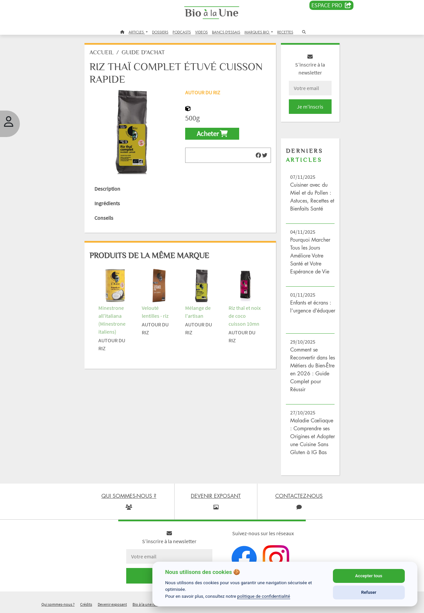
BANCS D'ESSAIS (226, 31)
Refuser (368, 592)
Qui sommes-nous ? (58, 604)
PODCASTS (182, 31)
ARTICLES (137, 31)
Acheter (212, 133)
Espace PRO (331, 5)
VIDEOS (201, 31)
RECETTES (285, 31)
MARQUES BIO (257, 31)
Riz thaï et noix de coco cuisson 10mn (245, 316)
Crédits (86, 604)
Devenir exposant (112, 604)
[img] (258, 155)
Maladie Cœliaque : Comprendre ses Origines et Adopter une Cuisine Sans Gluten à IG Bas (312, 436)
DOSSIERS (160, 31)
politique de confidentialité (263, 596)
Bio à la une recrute (148, 604)
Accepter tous (368, 575)
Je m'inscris (310, 106)
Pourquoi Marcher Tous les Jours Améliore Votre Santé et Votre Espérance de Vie (310, 255)
